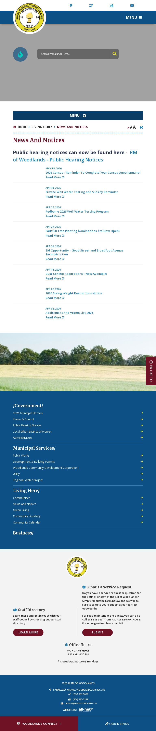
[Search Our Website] (78, 54)
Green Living (21, 510)
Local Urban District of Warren (32, 431)
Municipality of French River (29, 17)
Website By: (70, 709)
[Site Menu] (78, 115)
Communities (21, 498)
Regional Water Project (27, 480)
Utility (16, 474)
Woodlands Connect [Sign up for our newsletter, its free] (37, 723)
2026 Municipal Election (28, 413)
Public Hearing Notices (27, 425)
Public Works (21, 455)
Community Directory (26, 516)
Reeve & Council (23, 419)
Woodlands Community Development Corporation (45, 468)
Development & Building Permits (34, 461)
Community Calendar (26, 522)
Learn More (28, 632)
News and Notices (72, 127)
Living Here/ (42, 127)
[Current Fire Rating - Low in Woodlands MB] (20, 54)
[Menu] (134, 17)
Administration (22, 438)
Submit (97, 632)
